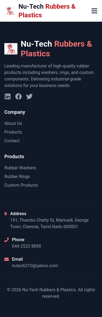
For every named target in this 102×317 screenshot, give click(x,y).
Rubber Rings (17, 176)
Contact (12, 140)
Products (13, 132)
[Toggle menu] (94, 11)
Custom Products (21, 185)
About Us (13, 123)
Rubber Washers (20, 167)
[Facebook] (18, 96)
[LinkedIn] (7, 96)
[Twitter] (29, 96)
